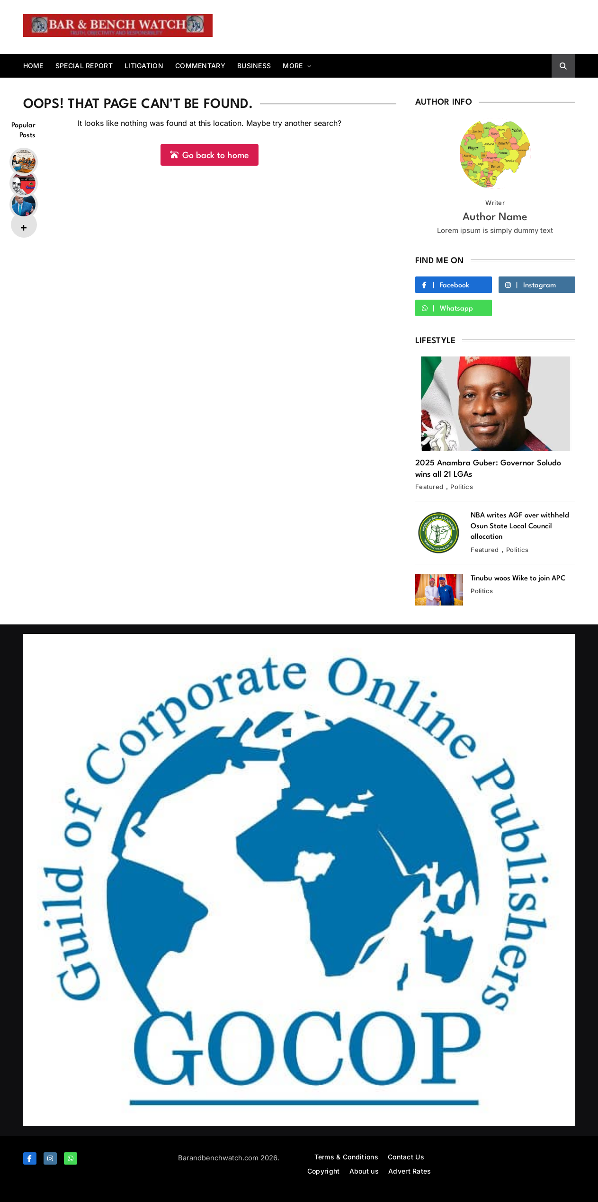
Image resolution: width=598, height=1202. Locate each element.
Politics (461, 486)
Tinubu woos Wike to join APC (518, 578)
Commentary (200, 66)
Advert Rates (409, 1171)
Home (33, 66)
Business (254, 66)
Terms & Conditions (346, 1157)
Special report (84, 66)
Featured (429, 486)
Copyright (323, 1171)
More (293, 66)
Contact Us (406, 1157)
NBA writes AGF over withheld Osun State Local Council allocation (520, 526)
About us (364, 1171)
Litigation (144, 66)
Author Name (495, 217)
